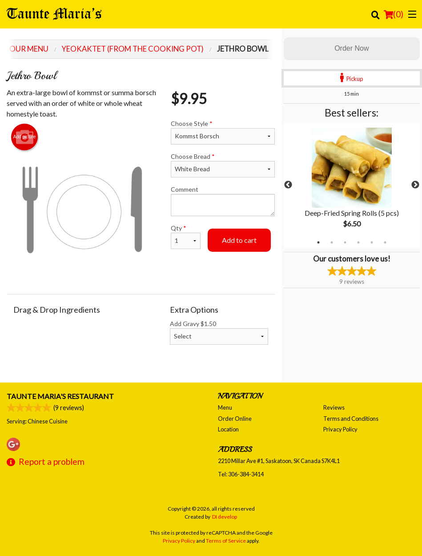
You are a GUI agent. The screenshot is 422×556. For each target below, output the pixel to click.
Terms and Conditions (350, 418)
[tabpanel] (352, 185)
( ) (393, 14)
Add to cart (239, 240)
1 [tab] (318, 242)
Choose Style (223, 132)
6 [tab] (385, 242)
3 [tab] (345, 242)
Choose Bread (223, 165)
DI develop (224, 516)
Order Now (351, 48)
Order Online (235, 418)
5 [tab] (371, 242)
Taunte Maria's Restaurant (60, 396)
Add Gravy (219, 332)
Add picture (24, 137)
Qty (186, 236)
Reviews (334, 407)
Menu (225, 407)
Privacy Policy (340, 429)
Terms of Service (226, 540)
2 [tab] (331, 242)
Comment (223, 200)
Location (228, 429)
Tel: (241, 474)
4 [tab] (358, 242)
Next (415, 185)
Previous (288, 185)
